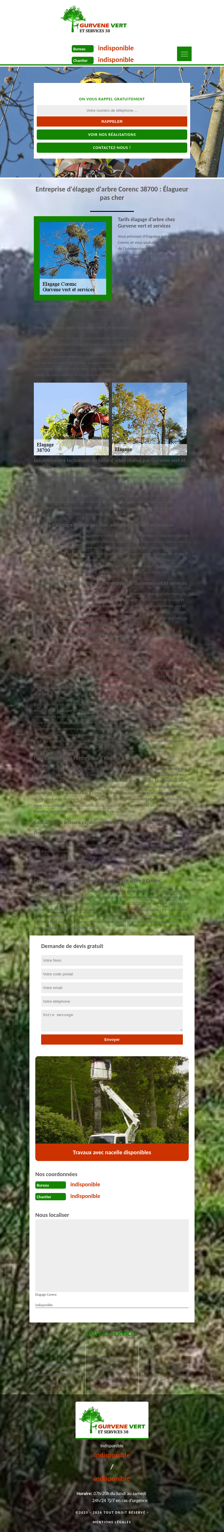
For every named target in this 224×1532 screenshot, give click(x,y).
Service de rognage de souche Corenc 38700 (165, 1350)
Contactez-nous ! (112, 147)
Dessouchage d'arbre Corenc (110, 1347)
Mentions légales (112, 1522)
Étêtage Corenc (99, 1358)
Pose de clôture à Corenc (107, 1368)
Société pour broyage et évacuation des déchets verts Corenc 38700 (165, 1370)
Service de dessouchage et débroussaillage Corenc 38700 (109, 1385)
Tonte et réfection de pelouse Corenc (58, 1350)
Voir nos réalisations (112, 134)
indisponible (116, 48)
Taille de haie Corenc (51, 1364)
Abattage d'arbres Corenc (55, 1374)
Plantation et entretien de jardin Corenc (55, 1388)
